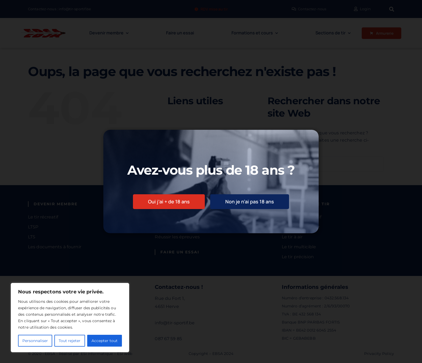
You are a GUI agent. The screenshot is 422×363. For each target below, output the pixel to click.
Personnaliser (35, 340)
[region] (70, 317)
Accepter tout (105, 340)
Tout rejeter (69, 340)
